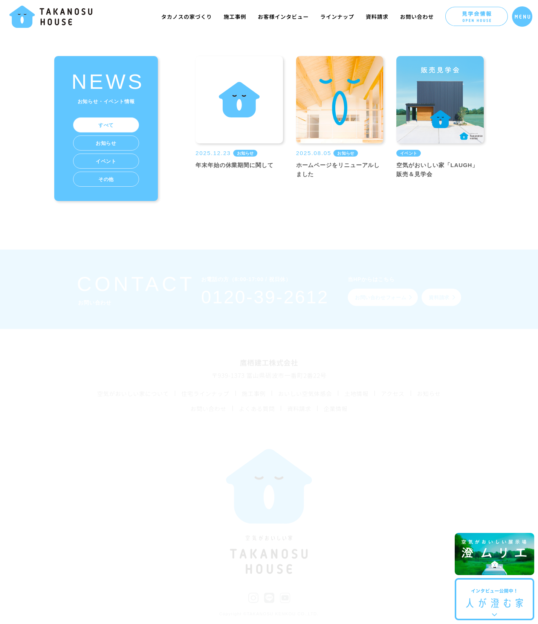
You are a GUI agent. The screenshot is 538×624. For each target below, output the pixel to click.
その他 (106, 179)
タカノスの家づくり (186, 16)
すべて (106, 125)
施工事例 (235, 16)
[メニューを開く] (522, 16)
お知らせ (106, 143)
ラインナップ (337, 16)
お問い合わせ (417, 16)
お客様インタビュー (283, 16)
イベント (106, 161)
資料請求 (377, 16)
